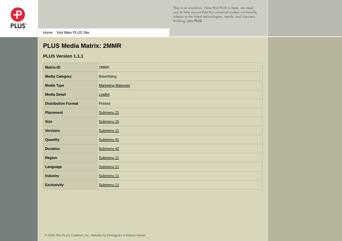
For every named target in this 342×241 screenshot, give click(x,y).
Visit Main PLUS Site (72, 32)
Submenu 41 (109, 140)
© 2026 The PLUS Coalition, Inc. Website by (76, 235)
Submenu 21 (109, 112)
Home (47, 32)
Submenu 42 (109, 149)
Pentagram (114, 235)
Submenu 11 (109, 131)
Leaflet (104, 94)
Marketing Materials (114, 85)
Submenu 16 (109, 121)
